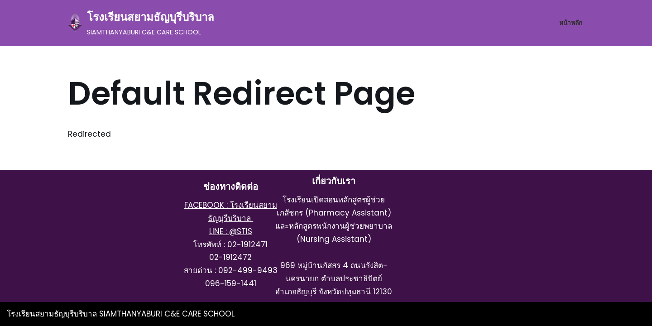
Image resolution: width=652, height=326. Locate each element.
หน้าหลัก (570, 23)
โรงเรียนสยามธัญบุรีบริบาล (53, 313)
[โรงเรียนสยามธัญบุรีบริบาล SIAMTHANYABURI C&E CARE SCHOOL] (141, 23)
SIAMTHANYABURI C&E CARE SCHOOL (167, 313)
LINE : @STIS (230, 231)
